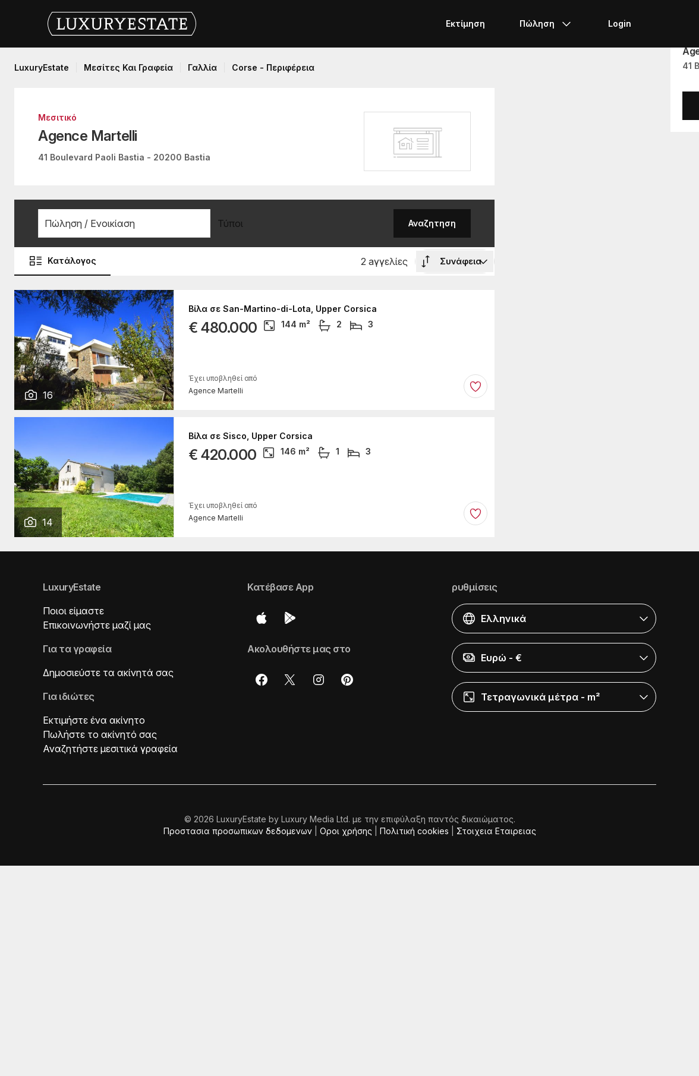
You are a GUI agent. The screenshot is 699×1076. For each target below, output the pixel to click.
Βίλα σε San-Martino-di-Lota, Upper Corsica (282, 309)
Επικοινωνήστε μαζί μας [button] (97, 625)
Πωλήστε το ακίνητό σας (100, 734)
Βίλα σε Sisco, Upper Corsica (250, 436)
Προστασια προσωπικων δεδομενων (237, 831)
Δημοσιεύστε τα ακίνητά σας (108, 673)
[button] (124, 223)
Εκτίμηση (465, 23)
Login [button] (619, 23)
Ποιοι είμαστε (73, 611)
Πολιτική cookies (414, 831)
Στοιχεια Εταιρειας (496, 831)
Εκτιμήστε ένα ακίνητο (94, 720)
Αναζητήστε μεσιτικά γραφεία (110, 749)
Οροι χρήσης (346, 831)
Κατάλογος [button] (62, 261)
